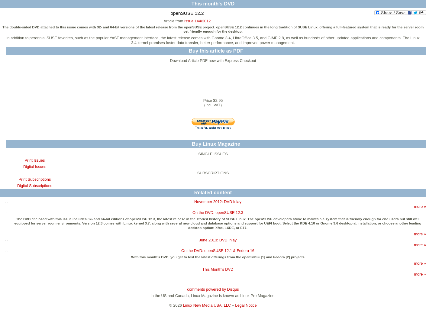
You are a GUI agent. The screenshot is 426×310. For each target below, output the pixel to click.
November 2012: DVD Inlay (217, 201)
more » (420, 206)
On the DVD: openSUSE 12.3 (217, 212)
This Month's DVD (218, 269)
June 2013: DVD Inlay (218, 240)
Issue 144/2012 (197, 21)
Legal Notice (246, 305)
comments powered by (213, 289)
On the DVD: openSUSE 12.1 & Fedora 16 (217, 250)
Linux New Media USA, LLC (207, 305)
